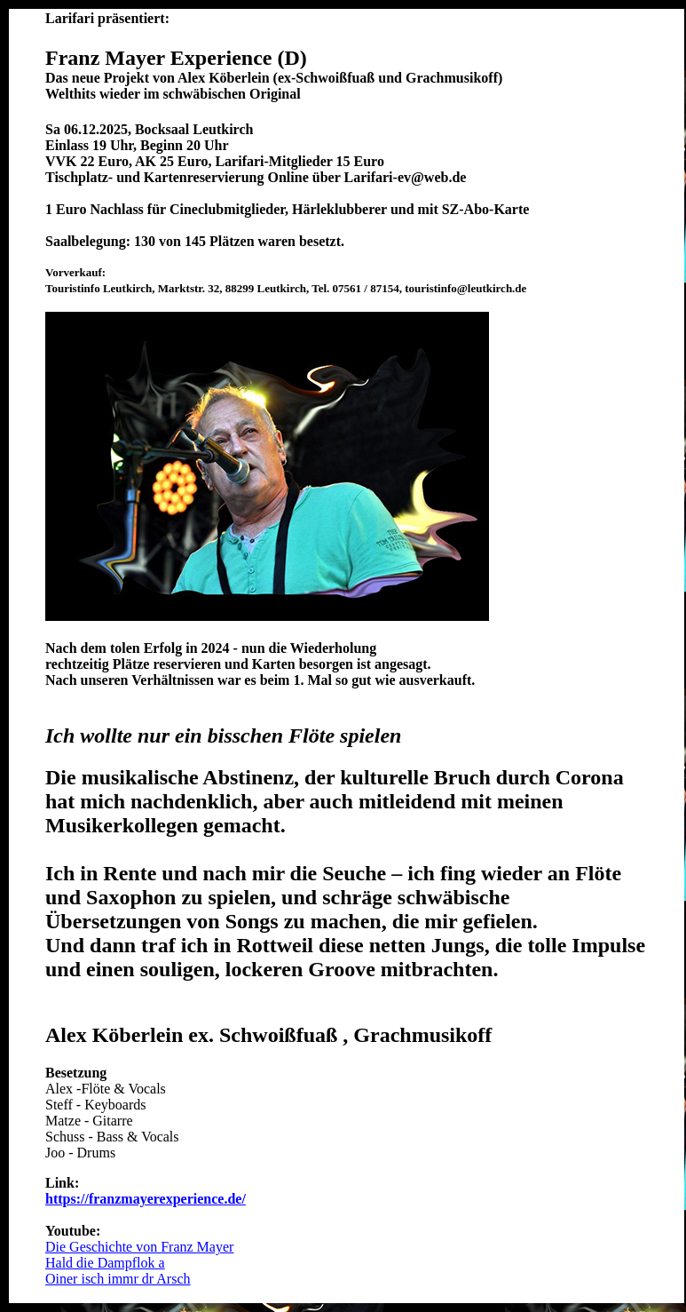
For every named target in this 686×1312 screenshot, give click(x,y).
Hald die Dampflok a (105, 1262)
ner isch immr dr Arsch (125, 1278)
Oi (52, 1278)
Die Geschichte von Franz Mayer (139, 1246)
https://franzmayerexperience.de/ (145, 1198)
